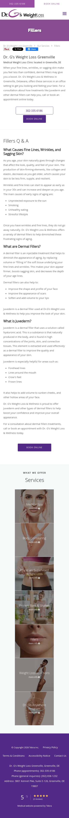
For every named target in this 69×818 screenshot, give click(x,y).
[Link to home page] (30, 14)
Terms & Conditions (14, 755)
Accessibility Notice (39, 755)
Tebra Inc (33, 747)
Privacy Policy (50, 747)
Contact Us (60, 755)
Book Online (34, 118)
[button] (34, 110)
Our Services (43, 45)
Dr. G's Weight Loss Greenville (17, 45)
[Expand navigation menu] (64, 14)
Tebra (49, 805)
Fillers (57, 45)
